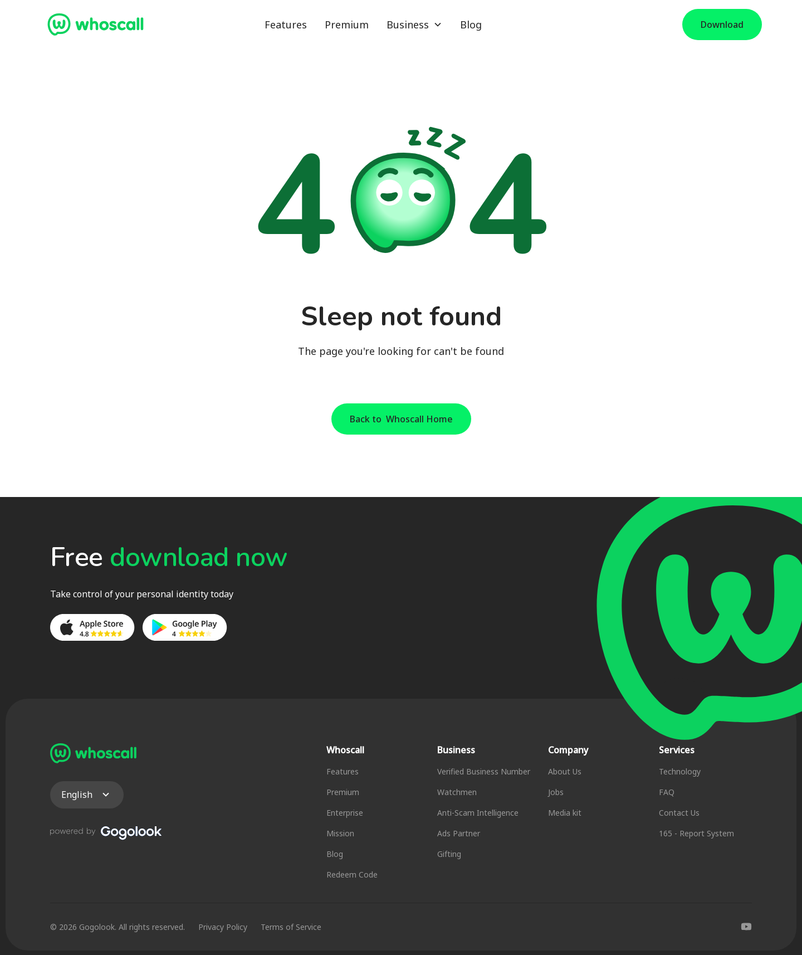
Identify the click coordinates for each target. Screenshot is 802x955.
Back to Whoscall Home (401, 419)
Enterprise (344, 812)
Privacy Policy (222, 927)
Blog (471, 24)
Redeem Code (352, 874)
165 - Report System (696, 833)
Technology (680, 771)
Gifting (449, 854)
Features (286, 24)
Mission (340, 833)
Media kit (564, 812)
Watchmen (457, 792)
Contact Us (679, 812)
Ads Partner (458, 833)
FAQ (666, 792)
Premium (347, 24)
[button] (414, 25)
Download (722, 24)
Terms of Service (291, 927)
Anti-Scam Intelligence (478, 812)
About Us (564, 771)
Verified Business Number (483, 771)
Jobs (556, 792)
